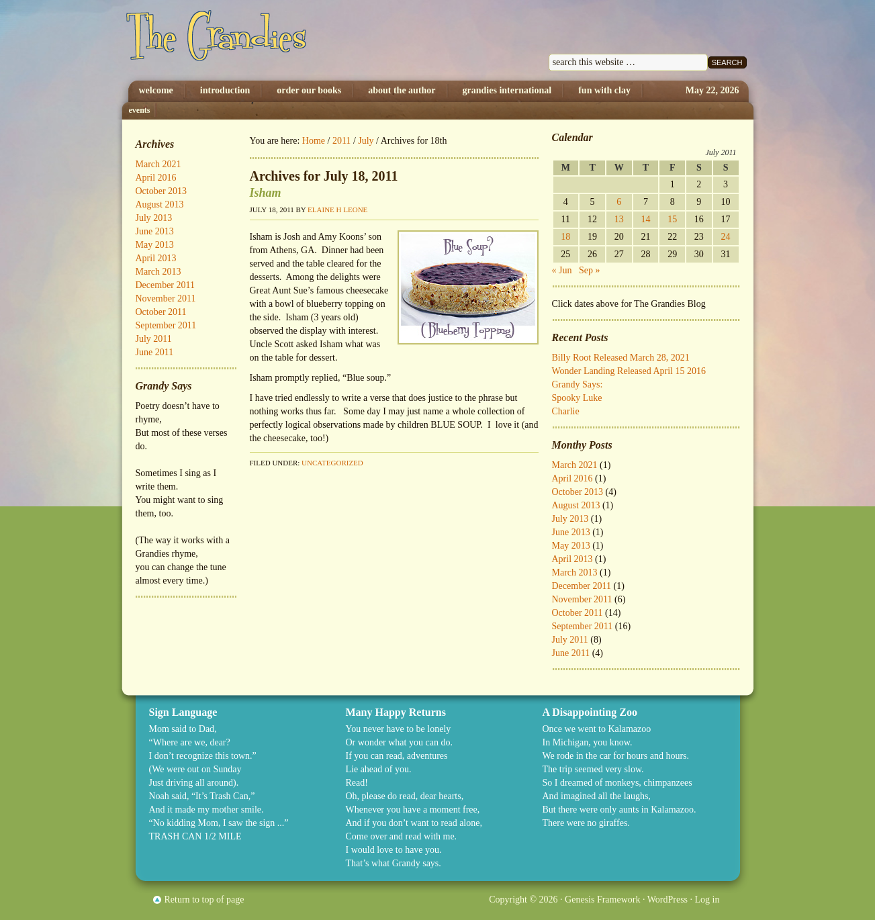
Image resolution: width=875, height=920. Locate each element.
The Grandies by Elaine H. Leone (262, 40)
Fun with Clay (604, 90)
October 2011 (577, 613)
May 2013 (571, 546)
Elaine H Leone (337, 209)
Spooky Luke (577, 398)
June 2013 (571, 532)
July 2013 (570, 519)
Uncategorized (332, 463)
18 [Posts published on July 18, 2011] (565, 237)
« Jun (562, 270)
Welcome (156, 90)
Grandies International (507, 90)
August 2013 (576, 505)
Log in (707, 899)
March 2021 (575, 465)
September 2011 (582, 626)
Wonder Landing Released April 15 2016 (629, 371)
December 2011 (582, 586)
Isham (265, 192)
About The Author (401, 90)
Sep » (589, 270)
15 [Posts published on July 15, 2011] (672, 219)
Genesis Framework (602, 899)
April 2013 (572, 559)
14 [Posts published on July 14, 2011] (645, 219)
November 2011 (582, 599)
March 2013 (575, 572)
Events (139, 110)
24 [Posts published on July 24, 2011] (726, 237)
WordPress (667, 899)
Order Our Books (309, 90)
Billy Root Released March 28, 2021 (621, 358)
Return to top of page (204, 899)
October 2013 (578, 492)
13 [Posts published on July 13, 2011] (619, 219)
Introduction (225, 90)
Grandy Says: (577, 384)
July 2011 (570, 640)
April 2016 (572, 478)
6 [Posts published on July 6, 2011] (618, 202)
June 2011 (571, 653)
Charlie (566, 411)
